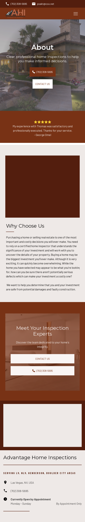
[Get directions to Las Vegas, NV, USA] (18, 482)
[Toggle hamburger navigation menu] (76, 13)
